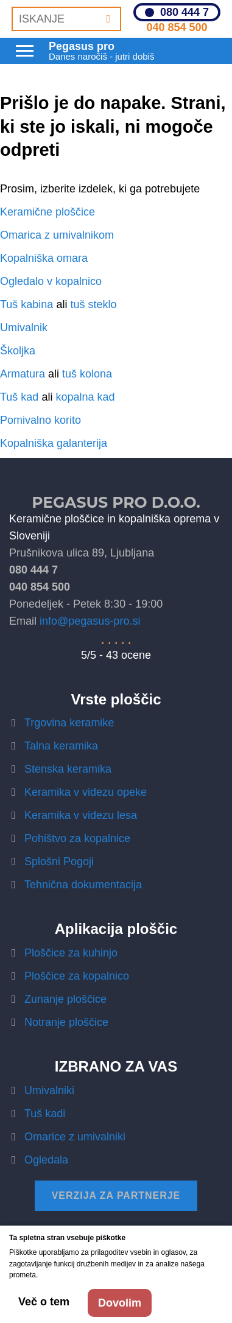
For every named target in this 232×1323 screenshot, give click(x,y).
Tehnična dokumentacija (83, 885)
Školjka (17, 351)
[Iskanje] (108, 19)
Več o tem (43, 1302)
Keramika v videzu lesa (80, 815)
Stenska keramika (67, 769)
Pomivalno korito (40, 420)
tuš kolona (87, 374)
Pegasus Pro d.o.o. (116, 502)
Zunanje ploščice (65, 999)
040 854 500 (176, 27)
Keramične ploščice (47, 212)
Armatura (22, 374)
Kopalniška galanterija (53, 443)
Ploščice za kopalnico (76, 976)
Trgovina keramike (69, 723)
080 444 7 (184, 12)
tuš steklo (93, 304)
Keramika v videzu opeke (85, 792)
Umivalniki (49, 1090)
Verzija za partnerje (116, 1195)
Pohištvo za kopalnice (77, 838)
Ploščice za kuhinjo (71, 953)
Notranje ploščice (66, 1022)
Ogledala (46, 1160)
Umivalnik (23, 327)
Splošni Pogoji (59, 861)
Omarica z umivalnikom (57, 235)
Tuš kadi (44, 1113)
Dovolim (119, 1303)
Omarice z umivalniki (74, 1137)
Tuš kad (19, 397)
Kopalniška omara (44, 258)
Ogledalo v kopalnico (51, 281)
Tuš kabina (26, 304)
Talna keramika (61, 746)
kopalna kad (84, 397)
